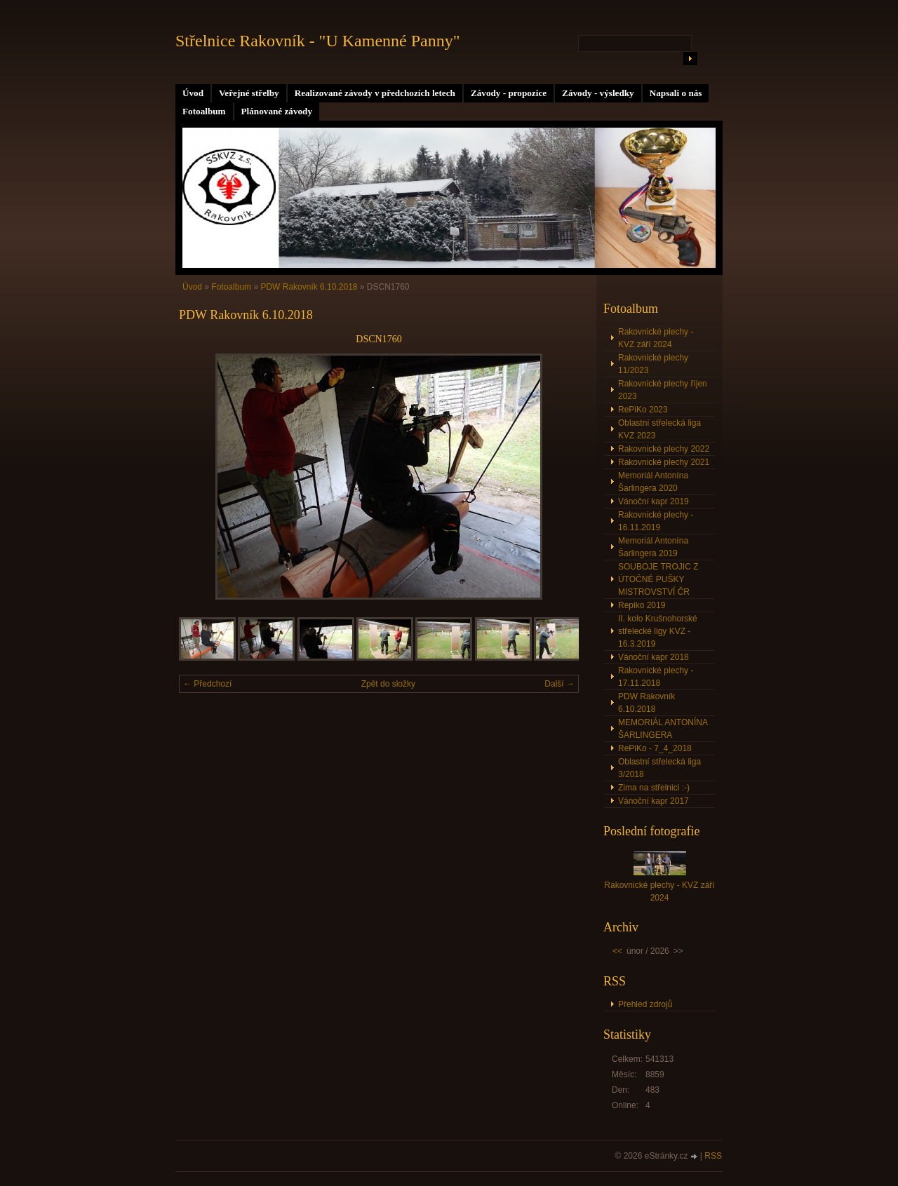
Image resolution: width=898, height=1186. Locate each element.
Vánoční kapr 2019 (653, 501)
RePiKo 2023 (643, 410)
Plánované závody (276, 111)
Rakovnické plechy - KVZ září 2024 (655, 338)
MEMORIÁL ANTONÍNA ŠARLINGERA (663, 728)
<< (617, 951)
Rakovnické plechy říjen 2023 (662, 390)
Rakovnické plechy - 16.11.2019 (655, 521)
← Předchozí (207, 684)
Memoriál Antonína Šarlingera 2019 (653, 547)
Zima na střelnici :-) (654, 788)
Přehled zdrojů (645, 1004)
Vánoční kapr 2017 (653, 801)
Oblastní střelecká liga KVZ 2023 (659, 429)
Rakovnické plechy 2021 (663, 462)
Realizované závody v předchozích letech (375, 93)
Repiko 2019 (641, 605)
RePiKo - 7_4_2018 (655, 748)
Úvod (192, 93)
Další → (559, 684)
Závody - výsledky (598, 93)
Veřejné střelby (249, 93)
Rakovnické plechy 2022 (663, 449)
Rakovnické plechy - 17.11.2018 (655, 677)
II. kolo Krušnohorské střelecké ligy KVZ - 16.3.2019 (657, 631)
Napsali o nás (676, 93)
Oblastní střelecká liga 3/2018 (659, 768)
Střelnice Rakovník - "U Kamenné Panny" (317, 41)
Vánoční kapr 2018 (653, 657)
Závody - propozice (509, 93)
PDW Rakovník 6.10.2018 (308, 287)
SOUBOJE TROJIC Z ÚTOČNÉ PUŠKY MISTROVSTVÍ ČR (658, 579)
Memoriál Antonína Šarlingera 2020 (653, 482)
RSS (713, 1156)
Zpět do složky (388, 684)
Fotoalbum (204, 111)
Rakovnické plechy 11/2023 (653, 364)
